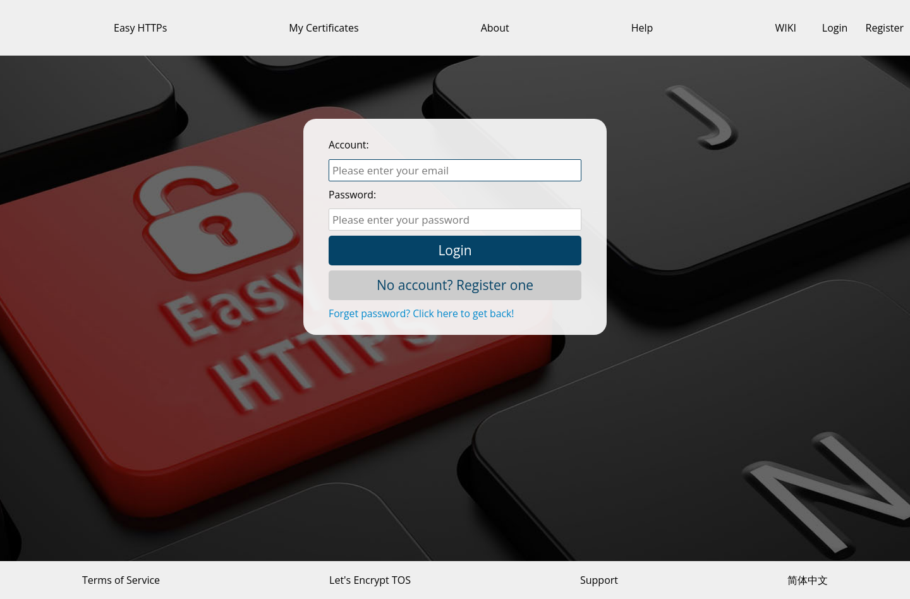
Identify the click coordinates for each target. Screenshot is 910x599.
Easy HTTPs (140, 28)
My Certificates (323, 28)
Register (885, 28)
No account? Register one (455, 285)
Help (642, 28)
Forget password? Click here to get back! (421, 313)
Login (835, 28)
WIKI (785, 28)
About (495, 28)
